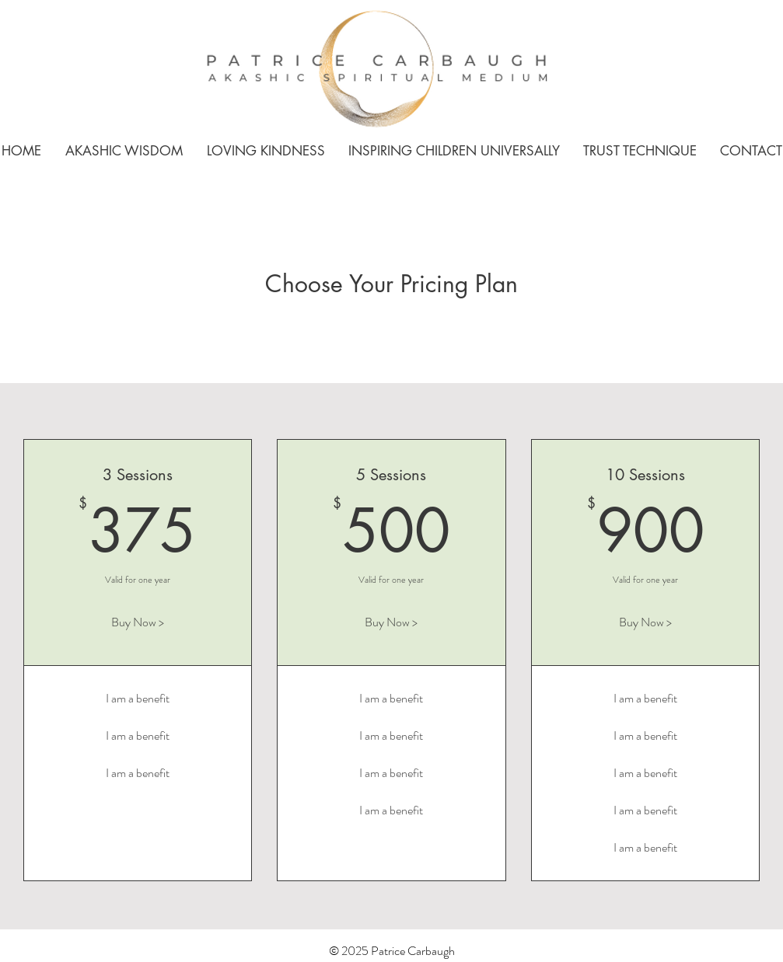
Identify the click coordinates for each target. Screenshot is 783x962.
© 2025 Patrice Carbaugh (392, 951)
